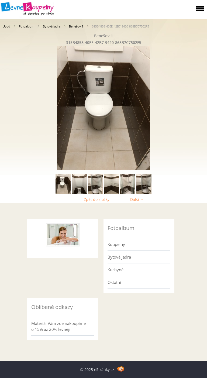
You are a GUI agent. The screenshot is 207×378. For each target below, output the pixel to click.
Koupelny (116, 244)
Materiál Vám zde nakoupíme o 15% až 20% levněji (58, 326)
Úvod (6, 26)
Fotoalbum (26, 26)
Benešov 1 (76, 26)
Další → (137, 199)
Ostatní (114, 282)
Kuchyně (115, 269)
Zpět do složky (96, 199)
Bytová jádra (51, 26)
